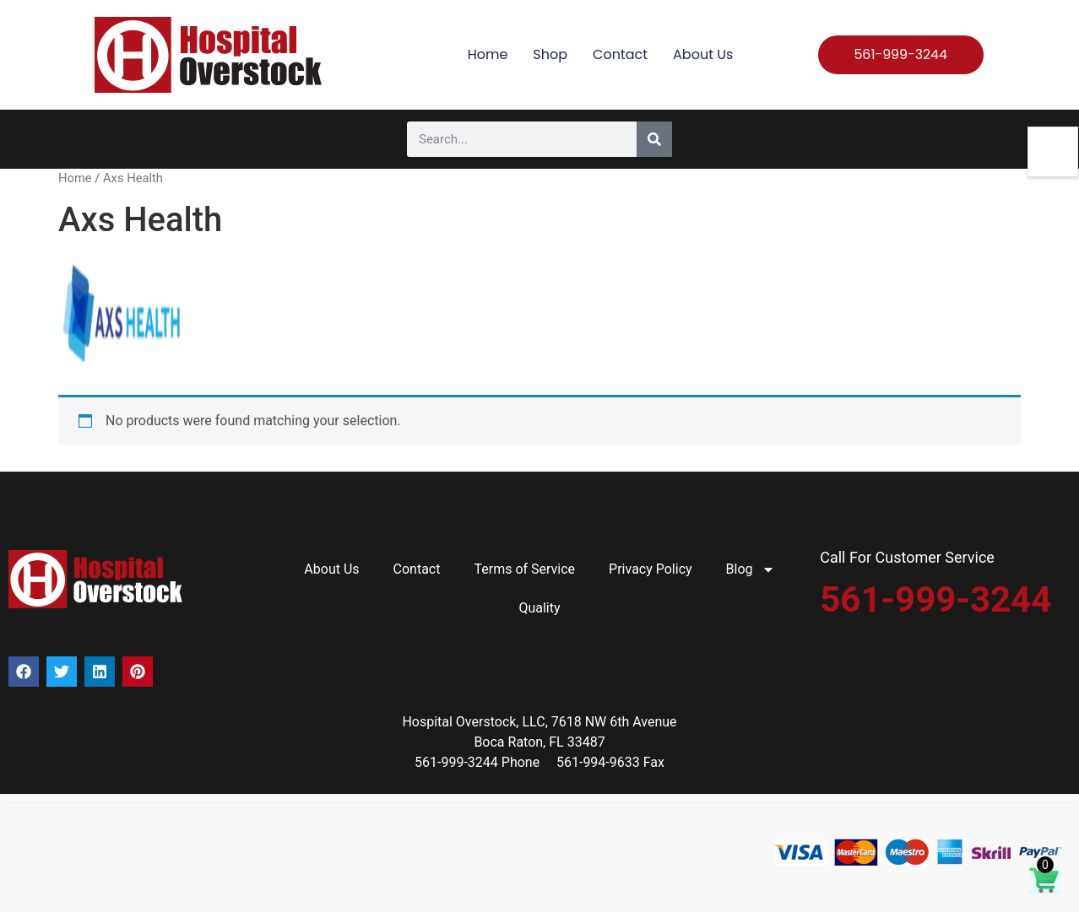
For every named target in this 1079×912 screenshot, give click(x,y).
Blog (750, 569)
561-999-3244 (935, 599)
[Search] (654, 139)
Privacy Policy (650, 569)
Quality (539, 608)
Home (488, 54)
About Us (703, 54)
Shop (550, 54)
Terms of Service (524, 569)
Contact (620, 54)
